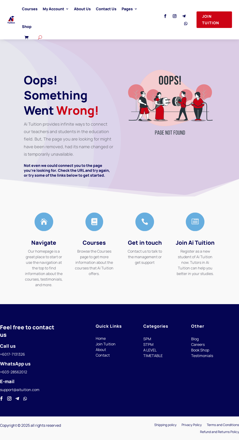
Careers (198, 344)
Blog (195, 338)
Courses (30, 8)
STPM (148, 344)
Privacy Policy (192, 425)
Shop (27, 26)
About (101, 349)
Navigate (43, 242)
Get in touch (145, 242)
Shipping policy (165, 425)
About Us (82, 8)
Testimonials (202, 355)
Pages (127, 8)
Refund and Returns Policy (219, 432)
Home (101, 338)
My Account (53, 8)
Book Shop (200, 350)
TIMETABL (152, 355)
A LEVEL (150, 350)
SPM (147, 338)
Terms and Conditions (223, 425)
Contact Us (106, 8)
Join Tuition (210, 19)
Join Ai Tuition (195, 242)
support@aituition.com (19, 389)
